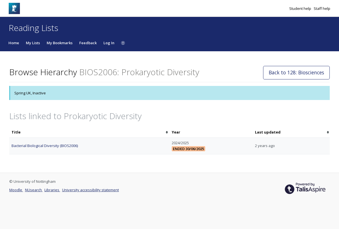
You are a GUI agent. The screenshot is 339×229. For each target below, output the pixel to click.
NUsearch (34, 189)
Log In (108, 42)
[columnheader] (89, 132)
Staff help (322, 8)
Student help (300, 8)
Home (13, 42)
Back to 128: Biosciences (296, 72)
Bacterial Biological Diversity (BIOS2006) (45, 145)
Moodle (16, 189)
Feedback (88, 42)
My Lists (33, 42)
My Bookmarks (60, 42)
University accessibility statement (90, 189)
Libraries (52, 189)
